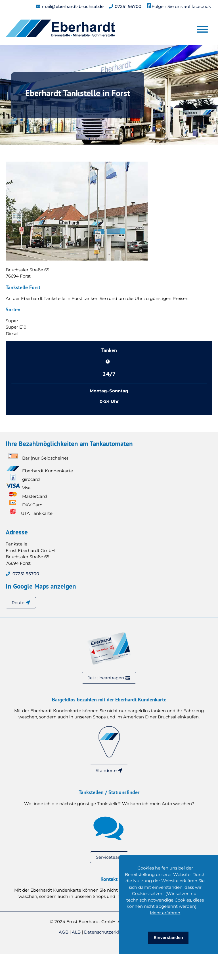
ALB (77, 932)
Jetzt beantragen (106, 677)
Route (18, 602)
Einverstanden (168, 937)
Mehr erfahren (165, 912)
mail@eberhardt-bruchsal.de (73, 6)
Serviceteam (109, 857)
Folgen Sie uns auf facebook (181, 6)
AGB (64, 932)
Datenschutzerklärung (108, 932)
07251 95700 (128, 6)
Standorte (106, 770)
